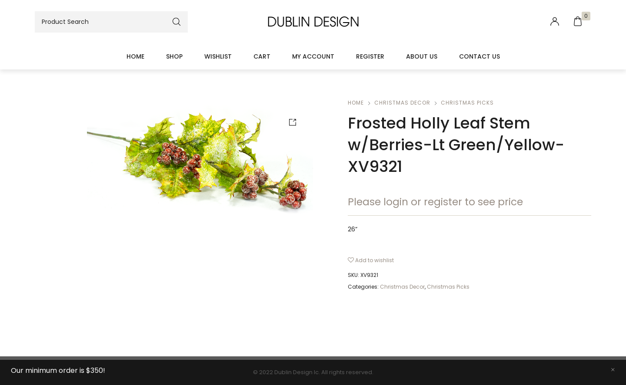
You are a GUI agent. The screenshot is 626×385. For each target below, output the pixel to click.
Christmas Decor (402, 102)
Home (135, 56)
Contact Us (479, 56)
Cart (261, 56)
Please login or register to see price (435, 202)
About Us (421, 56)
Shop (174, 56)
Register (370, 56)
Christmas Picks (467, 102)
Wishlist (218, 56)
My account (313, 56)
